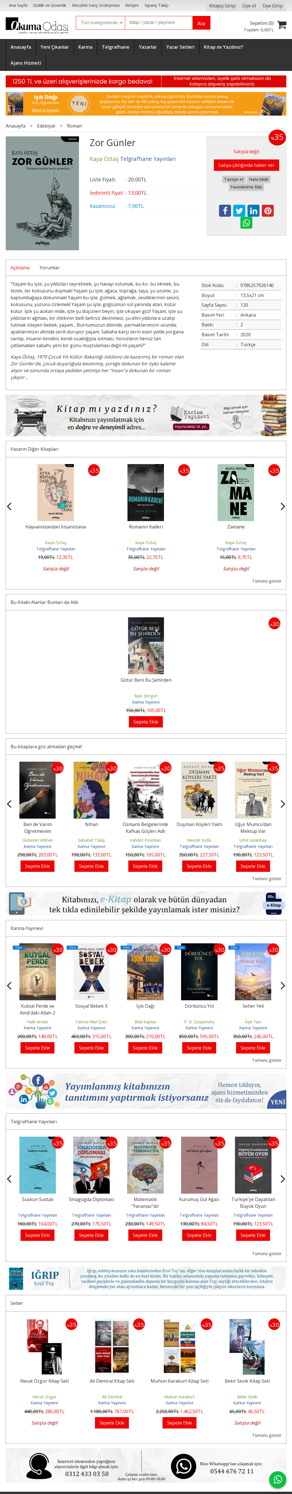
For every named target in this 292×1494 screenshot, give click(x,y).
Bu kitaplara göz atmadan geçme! (46, 746)
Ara (201, 23)
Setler (17, 1303)
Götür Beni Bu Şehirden (146, 680)
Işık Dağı (184, 1006)
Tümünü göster (266, 581)
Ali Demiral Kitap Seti (112, 1381)
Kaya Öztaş (86, 542)
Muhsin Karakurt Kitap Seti (179, 1381)
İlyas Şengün (146, 695)
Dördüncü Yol (237, 1006)
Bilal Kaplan (184, 1021)
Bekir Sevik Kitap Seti (247, 1381)
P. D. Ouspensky (238, 1021)
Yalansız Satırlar (22, 1006)
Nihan (118, 824)
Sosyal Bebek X (130, 1006)
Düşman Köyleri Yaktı (226, 824)
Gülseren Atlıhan (64, 840)
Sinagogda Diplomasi (137, 1199)
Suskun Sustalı (83, 1199)
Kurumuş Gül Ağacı (245, 1199)
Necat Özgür (44, 1396)
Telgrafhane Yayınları (86, 549)
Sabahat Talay (118, 840)
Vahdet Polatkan (172, 840)
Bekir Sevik (247, 1396)
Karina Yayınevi (146, 702)
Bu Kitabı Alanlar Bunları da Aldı (44, 602)
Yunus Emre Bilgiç (22, 1021)
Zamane (266, 527)
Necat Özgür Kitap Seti (44, 1381)
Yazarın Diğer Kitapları (34, 449)
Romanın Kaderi (176, 527)
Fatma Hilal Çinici (130, 1021)
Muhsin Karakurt (179, 1396)
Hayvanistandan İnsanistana (86, 527)
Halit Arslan (76, 1021)
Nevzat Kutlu (226, 840)
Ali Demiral (112, 1396)
